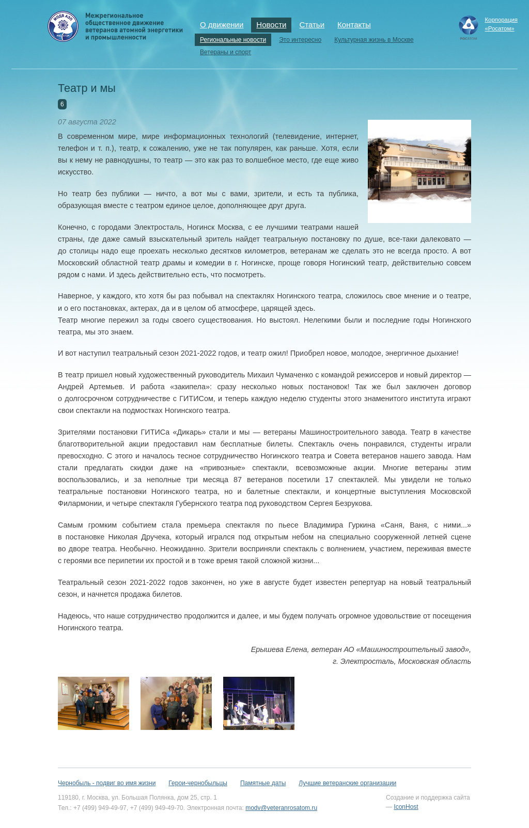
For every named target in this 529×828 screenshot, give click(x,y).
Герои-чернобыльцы (197, 783)
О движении (221, 24)
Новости (271, 24)
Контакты (354, 24)
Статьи (311, 24)
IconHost (406, 806)
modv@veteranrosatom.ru (281, 807)
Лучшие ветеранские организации (347, 783)
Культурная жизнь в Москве (373, 39)
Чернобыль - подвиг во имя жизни (106, 783)
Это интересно (300, 39)
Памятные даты (263, 783)
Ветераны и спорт (225, 52)
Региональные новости (233, 39)
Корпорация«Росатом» (501, 24)
